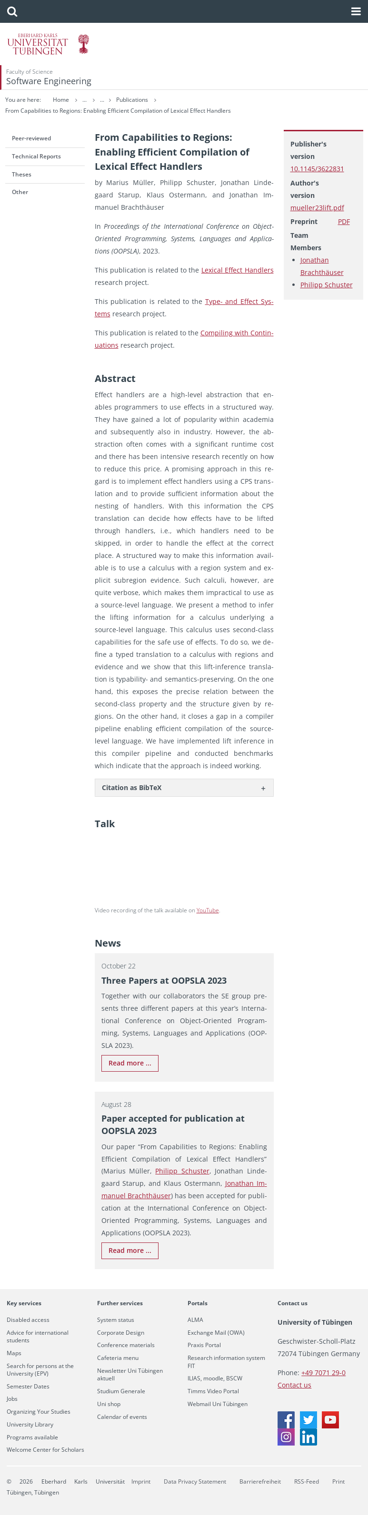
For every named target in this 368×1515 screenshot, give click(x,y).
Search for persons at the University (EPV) (40, 1370)
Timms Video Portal (213, 1391)
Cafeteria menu (118, 1358)
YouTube (208, 910)
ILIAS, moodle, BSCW (215, 1378)
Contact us (293, 1303)
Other (20, 192)
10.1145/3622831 (317, 168)
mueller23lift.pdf (317, 207)
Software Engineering (48, 81)
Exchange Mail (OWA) (216, 1333)
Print (338, 1481)
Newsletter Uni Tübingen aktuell (130, 1374)
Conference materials (126, 1345)
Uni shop (108, 1404)
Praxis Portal (204, 1345)
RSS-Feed (306, 1481)
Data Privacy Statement (195, 1481)
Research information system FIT (226, 1361)
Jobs (12, 1399)
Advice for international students (38, 1336)
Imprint (140, 1481)
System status (115, 1320)
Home (61, 100)
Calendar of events (122, 1417)
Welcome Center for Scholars (45, 1450)
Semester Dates (28, 1386)
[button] (12, 11)
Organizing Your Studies (38, 1412)
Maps (14, 1353)
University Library (30, 1424)
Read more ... (130, 1062)
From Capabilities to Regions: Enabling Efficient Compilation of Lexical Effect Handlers (118, 111)
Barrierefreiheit (260, 1481)
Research (127, 100)
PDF (344, 221)
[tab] (184, 787)
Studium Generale (121, 1391)
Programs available (32, 1437)
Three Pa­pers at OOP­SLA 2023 (164, 980)
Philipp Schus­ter (182, 1170)
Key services (24, 1303)
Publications (169, 100)
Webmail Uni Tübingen (218, 1404)
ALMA (195, 1320)
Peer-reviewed (31, 138)
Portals (198, 1303)
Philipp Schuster (326, 284)
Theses (21, 174)
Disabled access (28, 1320)
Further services (120, 1303)
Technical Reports (36, 156)
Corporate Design (120, 1333)
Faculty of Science (29, 72)
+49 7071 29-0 (323, 1372)
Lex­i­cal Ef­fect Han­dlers (237, 269)
